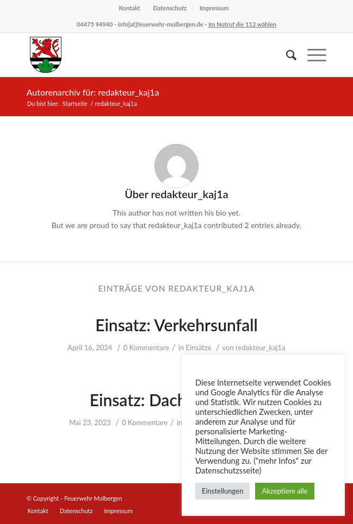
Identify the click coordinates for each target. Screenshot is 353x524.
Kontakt (129, 7)
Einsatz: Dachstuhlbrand (177, 399)
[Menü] (311, 55)
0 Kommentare (146, 347)
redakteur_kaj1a (261, 347)
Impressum (214, 7)
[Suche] (285, 55)
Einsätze (198, 347)
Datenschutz (170, 7)
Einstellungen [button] (222, 491)
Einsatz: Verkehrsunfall (176, 324)
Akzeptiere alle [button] (284, 491)
